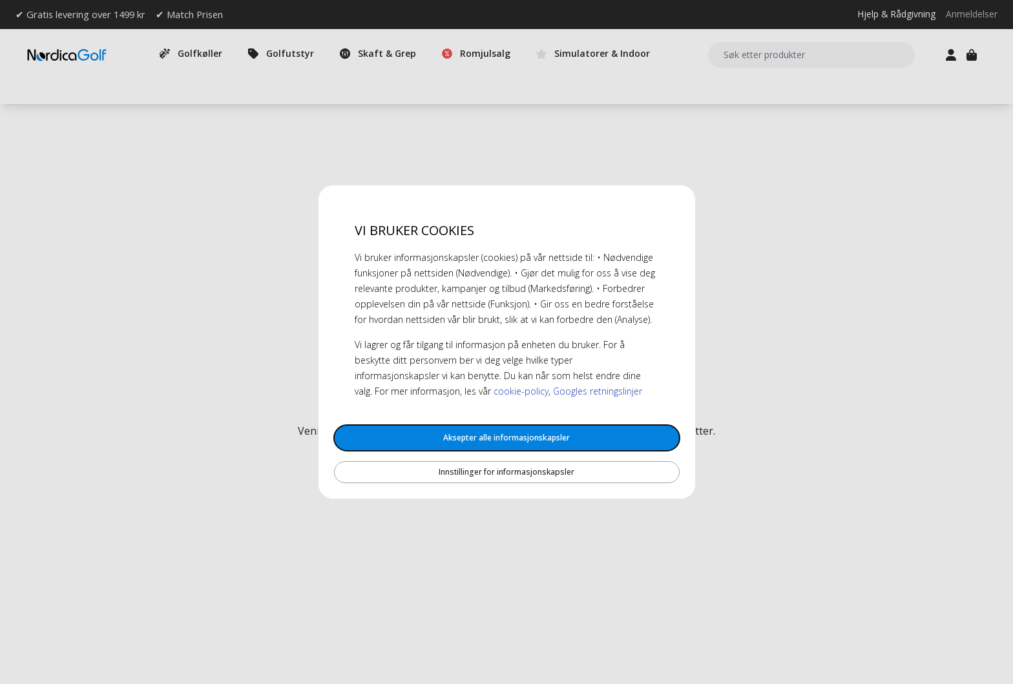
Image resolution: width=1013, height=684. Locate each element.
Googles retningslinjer (597, 391)
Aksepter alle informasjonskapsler (506, 437)
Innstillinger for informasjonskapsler (506, 471)
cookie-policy (521, 391)
